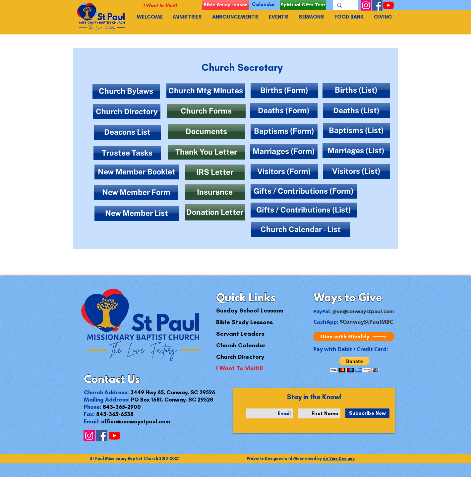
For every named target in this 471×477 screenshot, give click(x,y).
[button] (354, 364)
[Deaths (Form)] (284, 110)
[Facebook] (377, 5)
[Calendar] (263, 4)
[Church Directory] (126, 111)
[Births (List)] (356, 90)
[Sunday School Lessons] (249, 311)
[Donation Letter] (215, 212)
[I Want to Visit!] (160, 5)
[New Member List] (136, 213)
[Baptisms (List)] (356, 130)
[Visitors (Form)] (284, 171)
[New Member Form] (136, 192)
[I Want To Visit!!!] (239, 368)
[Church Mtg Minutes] (205, 90)
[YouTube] (388, 5)
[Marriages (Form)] (284, 151)
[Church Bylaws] (126, 91)
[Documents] (206, 131)
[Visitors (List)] (356, 171)
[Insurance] (215, 192)
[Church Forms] (206, 111)
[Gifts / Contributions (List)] (304, 210)
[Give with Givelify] (353, 336)
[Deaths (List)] (356, 110)
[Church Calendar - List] (300, 229)
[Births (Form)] (284, 90)
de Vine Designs (339, 458)
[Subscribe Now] (367, 413)
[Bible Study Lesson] (225, 5)
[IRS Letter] (215, 172)
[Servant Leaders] (240, 334)
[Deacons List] (127, 132)
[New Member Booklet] (136, 172)
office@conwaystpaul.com (135, 421)
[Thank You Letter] (206, 152)
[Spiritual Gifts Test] (303, 5)
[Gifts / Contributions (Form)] (304, 191)
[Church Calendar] (240, 345)
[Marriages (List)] (356, 150)
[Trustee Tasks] (127, 153)
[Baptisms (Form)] (284, 131)
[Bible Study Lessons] (244, 322)
